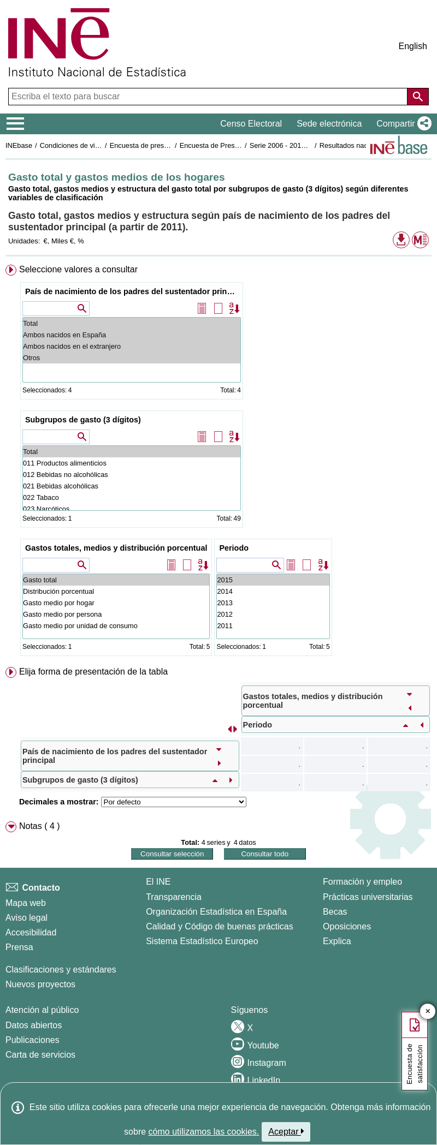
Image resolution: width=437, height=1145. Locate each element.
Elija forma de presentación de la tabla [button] (93, 671)
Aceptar (286, 1131)
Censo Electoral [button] (251, 123)
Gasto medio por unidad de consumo (116, 625)
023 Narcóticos (131, 509)
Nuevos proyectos (40, 984)
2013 (273, 603)
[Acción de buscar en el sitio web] (418, 96)
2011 (273, 625)
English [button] (413, 46)
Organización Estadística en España (216, 911)
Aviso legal (26, 917)
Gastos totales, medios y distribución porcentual (116, 548)
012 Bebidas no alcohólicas (131, 474)
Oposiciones (347, 926)
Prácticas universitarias (368, 897)
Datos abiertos (33, 1025)
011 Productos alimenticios (131, 463)
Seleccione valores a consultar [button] (78, 269)
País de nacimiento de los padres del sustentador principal (133, 291)
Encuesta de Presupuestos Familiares (239, 145)
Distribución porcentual (116, 591)
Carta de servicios (40, 1054)
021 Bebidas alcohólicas (131, 486)
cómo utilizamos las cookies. (204, 1131)
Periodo (234, 548)
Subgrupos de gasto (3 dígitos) (83, 419)
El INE (158, 881)
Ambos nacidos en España (131, 335)
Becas (335, 911)
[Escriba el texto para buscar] (209, 96)
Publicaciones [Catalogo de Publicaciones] (32, 1040)
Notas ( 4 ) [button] (39, 826)
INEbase (18, 145)
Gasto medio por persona (116, 614)
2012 (273, 614)
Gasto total (116, 580)
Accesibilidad (30, 932)
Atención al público (42, 1010)
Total (131, 323)
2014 (273, 591)
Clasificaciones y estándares (60, 969)
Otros (131, 357)
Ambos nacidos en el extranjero (131, 346)
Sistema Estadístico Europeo (202, 941)
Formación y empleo (362, 881)
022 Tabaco (131, 497)
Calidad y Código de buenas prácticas (219, 926)
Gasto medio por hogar (116, 603)
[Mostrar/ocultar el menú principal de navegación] (15, 124)
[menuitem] (218, 462)
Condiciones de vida (71, 145)
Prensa (19, 947)
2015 (273, 580)
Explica (337, 941)
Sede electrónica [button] (329, 123)
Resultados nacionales (355, 145)
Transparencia (174, 897)
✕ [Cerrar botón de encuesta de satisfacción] (428, 1012)
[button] (402, 124)
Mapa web (25, 903)
